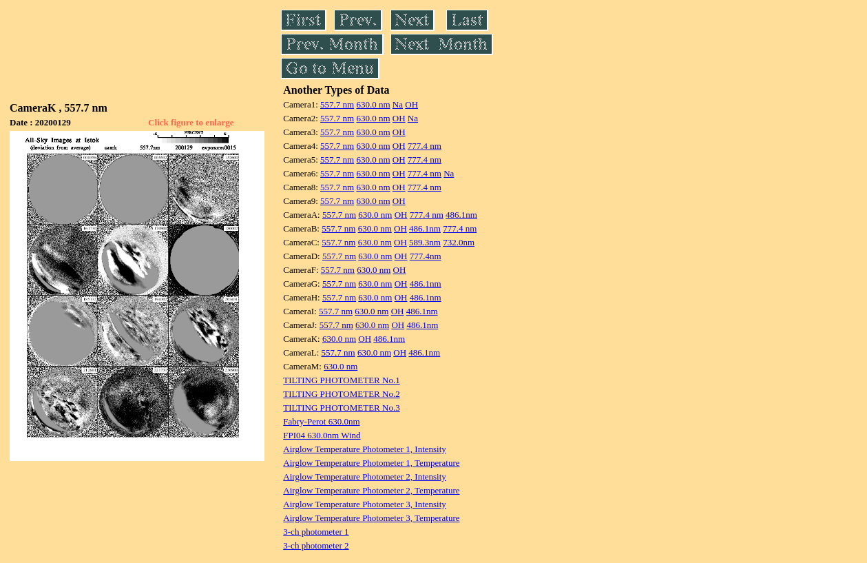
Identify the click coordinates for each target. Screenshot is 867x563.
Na (398, 104)
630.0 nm (373, 104)
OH (411, 104)
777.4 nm (424, 146)
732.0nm (458, 242)
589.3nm (425, 242)
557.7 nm (337, 104)
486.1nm (461, 214)
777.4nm (425, 256)
